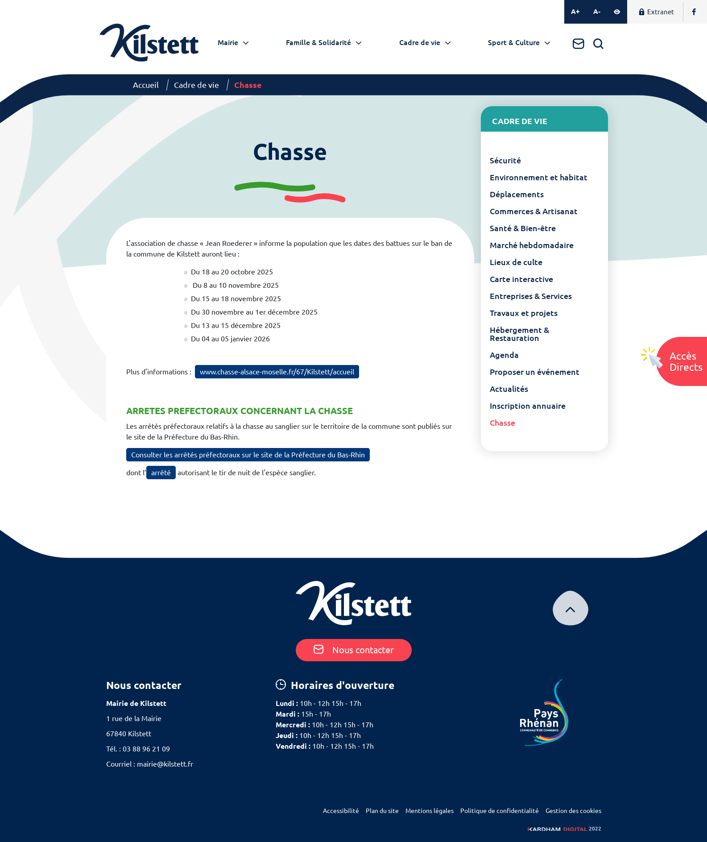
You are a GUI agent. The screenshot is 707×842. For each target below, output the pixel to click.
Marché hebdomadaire (532, 245)
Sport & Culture (514, 42)
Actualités (509, 388)
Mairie (228, 42)
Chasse (502, 422)
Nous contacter (354, 650)
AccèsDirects (686, 361)
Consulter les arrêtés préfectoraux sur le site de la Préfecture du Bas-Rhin (248, 455)
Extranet (656, 12)
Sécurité (505, 160)
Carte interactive (521, 278)
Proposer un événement (534, 371)
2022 (564, 828)
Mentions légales (429, 810)
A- (596, 11)
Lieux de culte (516, 261)
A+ (575, 11)
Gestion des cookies (573, 810)
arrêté (161, 473)
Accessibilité (341, 810)
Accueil (146, 84)
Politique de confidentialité (499, 810)
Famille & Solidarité (318, 42)
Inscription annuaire (528, 405)
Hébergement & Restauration (519, 333)
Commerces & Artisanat (534, 211)
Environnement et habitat (538, 177)
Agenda (504, 354)
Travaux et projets (524, 312)
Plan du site (382, 810)
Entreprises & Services (531, 295)
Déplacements (517, 194)
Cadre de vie (419, 42)
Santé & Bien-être (523, 228)
